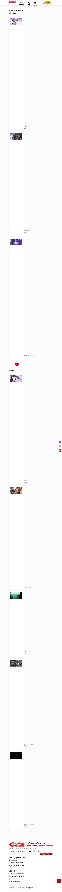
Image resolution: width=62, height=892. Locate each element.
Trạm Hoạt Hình (25, 480)
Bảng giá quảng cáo (46, 854)
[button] (42, 3)
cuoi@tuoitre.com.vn (15, 868)
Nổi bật (29, 4)
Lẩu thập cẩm (25, 653)
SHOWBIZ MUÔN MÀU (26, 126)
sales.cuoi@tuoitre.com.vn (16, 862)
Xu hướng (21, 3)
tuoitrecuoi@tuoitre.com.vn (16, 873)
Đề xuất (35, 4)
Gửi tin (47, 3)
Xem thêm (17, 364)
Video (25, 587)
